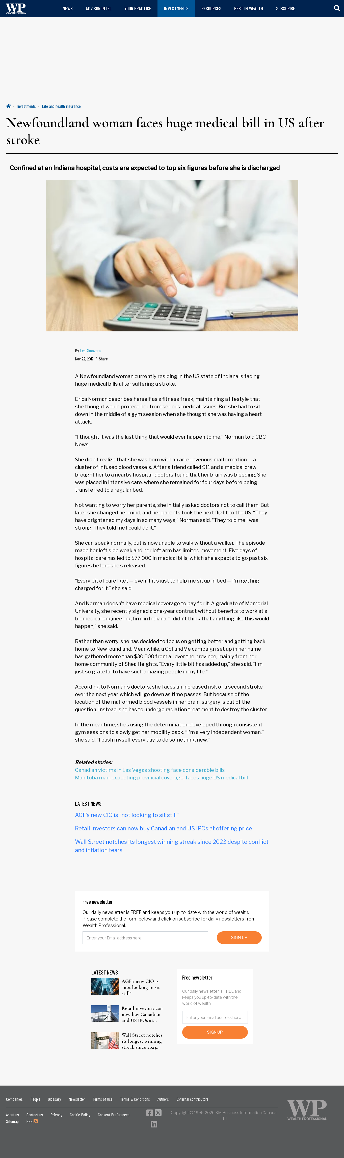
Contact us (35, 1114)
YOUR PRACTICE (137, 8)
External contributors (192, 1099)
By (88, 350)
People (35, 1099)
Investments (26, 106)
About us (12, 1114)
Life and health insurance (61, 106)
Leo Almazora (90, 350)
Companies (14, 1099)
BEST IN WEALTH (248, 8)
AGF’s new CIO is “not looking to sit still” (127, 815)
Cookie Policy (80, 1114)
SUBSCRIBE (285, 8)
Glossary (54, 1099)
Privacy (56, 1114)
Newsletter (77, 1099)
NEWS (68, 8)
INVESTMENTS (176, 8)
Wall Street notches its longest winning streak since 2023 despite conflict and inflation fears (142, 1041)
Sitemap (12, 1121)
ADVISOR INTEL (99, 8)
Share (103, 358)
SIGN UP (239, 937)
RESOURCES (211, 8)
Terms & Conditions (135, 1099)
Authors (163, 1099)
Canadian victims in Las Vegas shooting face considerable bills (150, 770)
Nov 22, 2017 (84, 358)
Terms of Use (103, 1099)
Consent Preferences (113, 1114)
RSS (32, 1121)
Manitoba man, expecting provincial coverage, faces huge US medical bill (161, 778)
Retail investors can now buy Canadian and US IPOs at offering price (163, 828)
